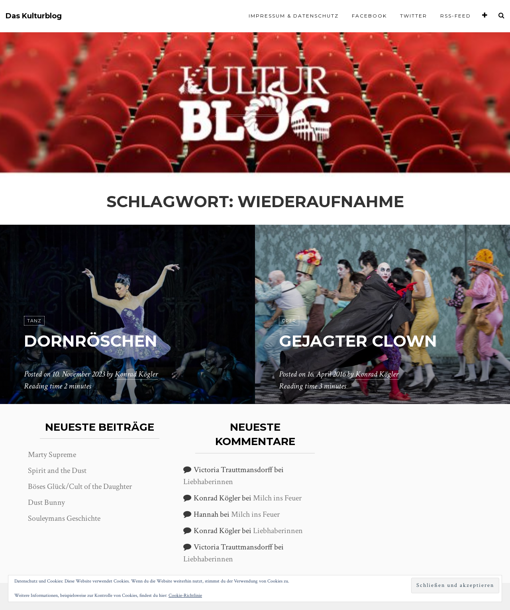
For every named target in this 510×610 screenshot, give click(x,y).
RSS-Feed (455, 16)
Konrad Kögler (136, 374)
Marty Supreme (52, 454)
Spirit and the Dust (57, 470)
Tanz (34, 321)
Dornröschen (90, 341)
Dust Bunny (46, 502)
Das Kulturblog (34, 16)
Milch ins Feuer (277, 498)
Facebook (369, 16)
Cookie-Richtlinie (185, 595)
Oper (289, 321)
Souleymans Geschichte (64, 518)
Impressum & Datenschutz (294, 16)
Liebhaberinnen (208, 482)
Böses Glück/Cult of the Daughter (80, 486)
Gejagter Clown (358, 341)
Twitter (413, 16)
